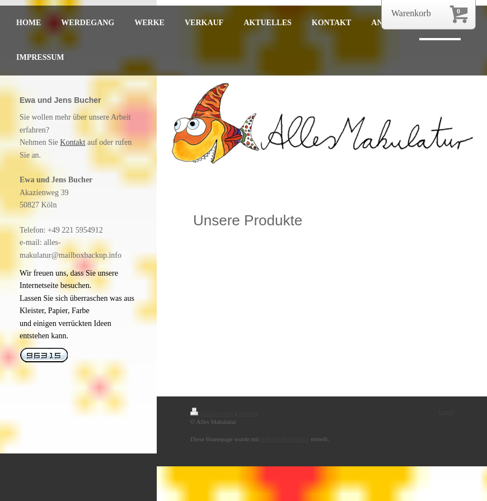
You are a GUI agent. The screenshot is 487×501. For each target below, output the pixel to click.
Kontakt (72, 142)
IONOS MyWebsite (285, 439)
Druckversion (212, 413)
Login (446, 411)
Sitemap (248, 413)
